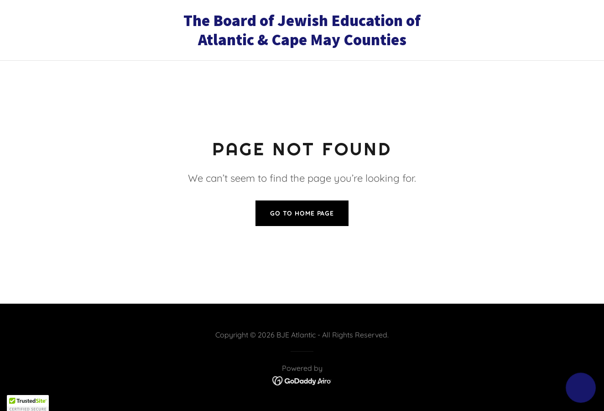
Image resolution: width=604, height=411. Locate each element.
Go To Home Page (302, 213)
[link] (302, 42)
